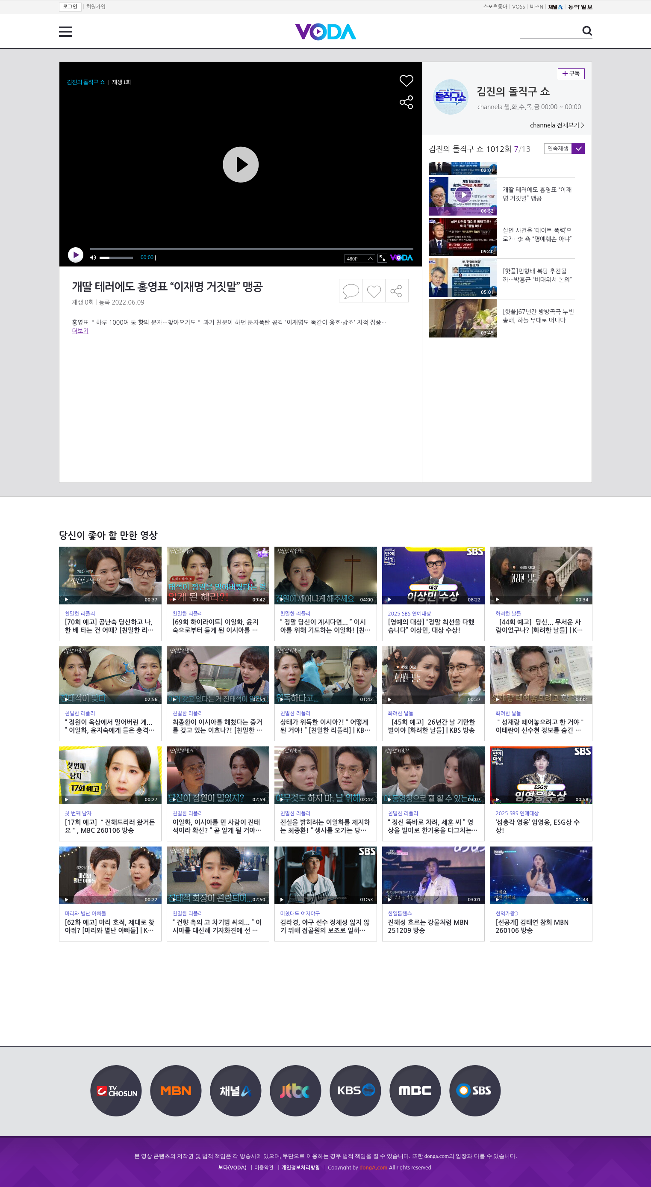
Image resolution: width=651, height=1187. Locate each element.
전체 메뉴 (65, 32)
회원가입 (96, 6)
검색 (587, 31)
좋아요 (374, 290)
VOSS (518, 6)
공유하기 (397, 290)
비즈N (536, 6)
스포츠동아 (495, 6)
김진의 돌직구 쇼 (513, 92)
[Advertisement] (240, 369)
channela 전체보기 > (557, 125)
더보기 (80, 331)
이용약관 (264, 1167)
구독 (571, 73)
